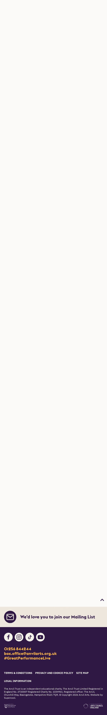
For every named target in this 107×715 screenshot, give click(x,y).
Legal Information (17, 681)
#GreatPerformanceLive (27, 658)
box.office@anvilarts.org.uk (30, 653)
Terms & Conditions (18, 673)
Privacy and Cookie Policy (54, 673)
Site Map (82, 673)
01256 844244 (17, 648)
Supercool (9, 698)
